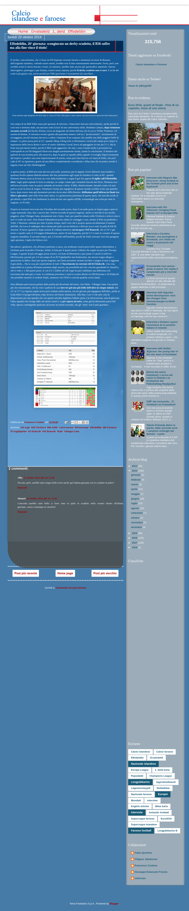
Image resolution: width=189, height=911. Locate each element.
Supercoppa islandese (144, 824)
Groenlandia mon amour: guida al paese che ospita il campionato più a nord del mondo (162, 270)
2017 (135, 542)
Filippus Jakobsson (146, 859)
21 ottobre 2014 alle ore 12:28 (39, 477)
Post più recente (25, 573)
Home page (65, 573)
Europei (163, 794)
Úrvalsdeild (156, 757)
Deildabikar (163, 788)
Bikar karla (161, 806)
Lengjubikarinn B (167, 830)
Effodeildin (95, 427)
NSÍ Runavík (49, 431)
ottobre (135, 517)
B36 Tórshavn (38, 427)
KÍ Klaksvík (34, 431)
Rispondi (22, 487)
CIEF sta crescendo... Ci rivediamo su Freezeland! (161, 403)
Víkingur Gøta (71, 431)
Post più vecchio (105, 573)
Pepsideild (137, 775)
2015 (135, 533)
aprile (134, 489)
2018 (135, 547)
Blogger (114, 903)
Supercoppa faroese (142, 818)
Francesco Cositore (146, 865)
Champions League (161, 775)
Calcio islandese (140, 751)
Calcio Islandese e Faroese (151, 64)
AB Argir (25, 427)
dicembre (137, 527)
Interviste (137, 812)
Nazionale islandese (143, 763)
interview (152, 800)
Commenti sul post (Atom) (71, 587)
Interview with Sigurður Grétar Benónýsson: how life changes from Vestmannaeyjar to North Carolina (160, 298)
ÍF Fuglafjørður (18, 431)
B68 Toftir (52, 427)
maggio (136, 494)
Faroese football (141, 830)
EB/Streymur (82, 427)
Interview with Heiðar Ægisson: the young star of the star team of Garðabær (162, 351)
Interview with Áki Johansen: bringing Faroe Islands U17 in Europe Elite (162, 210)
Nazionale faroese (141, 794)
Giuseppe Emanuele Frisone (151, 871)
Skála (60, 431)
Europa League (140, 769)
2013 (135, 466)
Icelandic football (159, 812)
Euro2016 (166, 818)
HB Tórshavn (110, 427)
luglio (134, 503)
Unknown (140, 878)
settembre (137, 512)
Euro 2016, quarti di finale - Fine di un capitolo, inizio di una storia (153, 106)
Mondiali (136, 800)
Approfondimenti (166, 782)
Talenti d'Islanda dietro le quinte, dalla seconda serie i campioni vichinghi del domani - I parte (161, 429)
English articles (140, 806)
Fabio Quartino (143, 852)
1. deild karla (162, 769)
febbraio (136, 479)
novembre (137, 522)
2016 (135, 537)
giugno (135, 498)
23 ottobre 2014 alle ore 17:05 (42, 498)
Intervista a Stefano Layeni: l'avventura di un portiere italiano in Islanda (162, 325)
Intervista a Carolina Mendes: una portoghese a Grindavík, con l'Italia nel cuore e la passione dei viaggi (161, 239)
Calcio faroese (66, 427)
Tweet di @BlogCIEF (140, 85)
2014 (135, 470)
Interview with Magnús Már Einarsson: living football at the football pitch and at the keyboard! (162, 182)
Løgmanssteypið (140, 788)
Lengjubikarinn (140, 781)
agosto (135, 508)
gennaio (136, 474)
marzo (135, 484)
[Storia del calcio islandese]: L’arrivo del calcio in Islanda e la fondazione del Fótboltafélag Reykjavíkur (161, 378)
